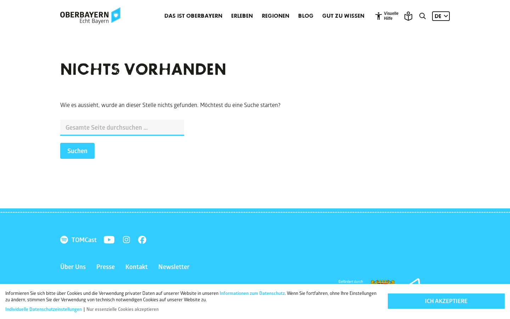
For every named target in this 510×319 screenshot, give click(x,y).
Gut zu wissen (343, 16)
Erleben (242, 16)
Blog (305, 16)
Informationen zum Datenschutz (252, 294)
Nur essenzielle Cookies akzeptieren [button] (122, 310)
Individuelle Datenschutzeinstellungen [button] (44, 310)
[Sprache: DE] (441, 16)
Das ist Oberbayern (193, 16)
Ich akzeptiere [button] (446, 302)
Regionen (275, 16)
